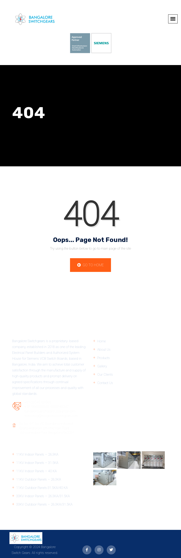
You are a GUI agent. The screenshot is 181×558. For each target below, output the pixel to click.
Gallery (102, 366)
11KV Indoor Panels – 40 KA (36, 471)
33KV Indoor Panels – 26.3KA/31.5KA (43, 496)
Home (101, 341)
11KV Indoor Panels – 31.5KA (37, 463)
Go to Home (90, 265)
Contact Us (105, 383)
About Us (104, 350)
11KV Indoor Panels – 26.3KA (37, 454)
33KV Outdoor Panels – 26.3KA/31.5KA (44, 504)
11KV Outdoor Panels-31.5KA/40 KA (42, 488)
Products (103, 358)
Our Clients (105, 375)
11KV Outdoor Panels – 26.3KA (38, 479)
